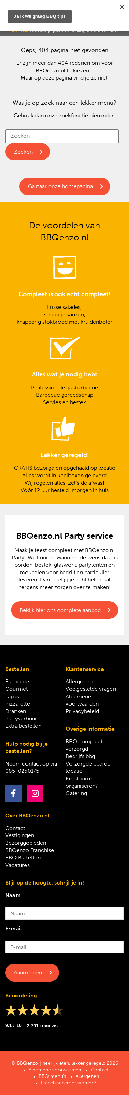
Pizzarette (17, 703)
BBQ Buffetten (23, 857)
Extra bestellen (23, 726)
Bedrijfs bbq (80, 756)
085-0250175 (22, 771)
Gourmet (16, 689)
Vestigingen (19, 835)
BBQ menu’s (52, 1076)
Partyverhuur (21, 718)
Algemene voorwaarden (55, 1070)
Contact (15, 828)
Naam (13, 895)
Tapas (12, 696)
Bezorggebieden (25, 843)
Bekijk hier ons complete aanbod (60, 610)
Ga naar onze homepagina (60, 186)
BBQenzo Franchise (29, 850)
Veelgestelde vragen (91, 689)
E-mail (13, 928)
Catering (76, 793)
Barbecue (17, 681)
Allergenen (79, 681)
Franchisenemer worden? (69, 1083)
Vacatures (17, 865)
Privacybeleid (82, 711)
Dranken (15, 711)
